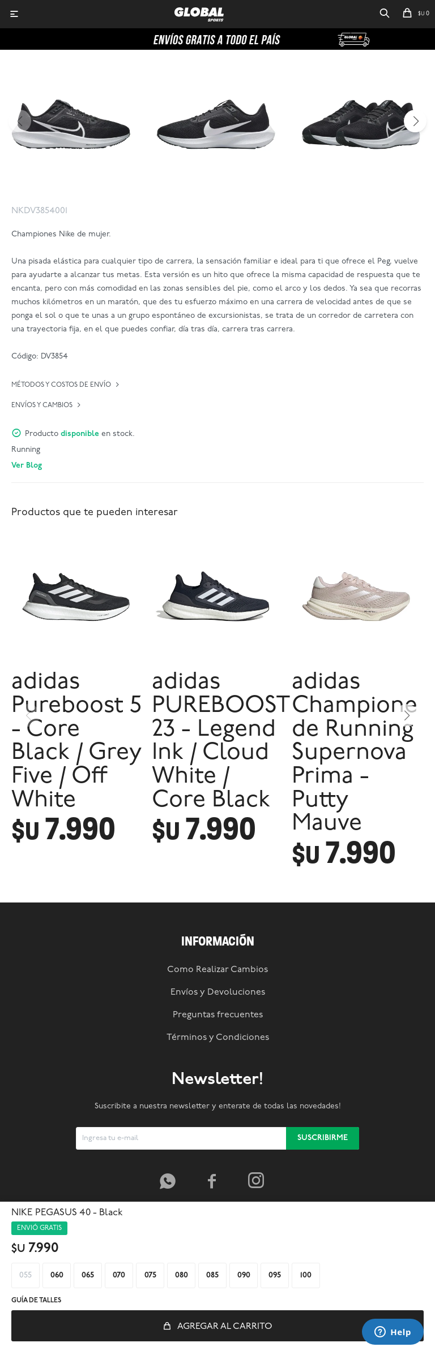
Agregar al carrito (224, 1326)
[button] (384, 14)
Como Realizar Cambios (217, 969)
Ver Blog (26, 465)
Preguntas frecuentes (218, 1015)
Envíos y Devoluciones (217, 992)
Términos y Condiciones (218, 1037)
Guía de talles (36, 1300)
